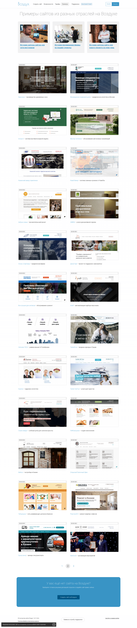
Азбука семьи (23, 222)
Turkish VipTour (75, 389)
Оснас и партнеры (24, 264)
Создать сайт (37, 4)
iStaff (72, 305)
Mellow (20, 472)
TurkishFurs (73, 347)
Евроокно (21, 97)
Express (20, 389)
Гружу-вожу (22, 555)
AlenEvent (73, 556)
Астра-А (21, 139)
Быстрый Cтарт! (87, 4)
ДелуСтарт (73, 264)
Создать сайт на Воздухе (68, 597)
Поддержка (75, 4)
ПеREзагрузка (75, 430)
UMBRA (72, 222)
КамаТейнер (74, 180)
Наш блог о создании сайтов (112, 618)
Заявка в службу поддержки (73, 619)
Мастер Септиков (76, 139)
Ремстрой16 (74, 514)
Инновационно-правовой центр (80, 97)
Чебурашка (22, 514)
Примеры (65, 4)
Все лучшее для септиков (26, 305)
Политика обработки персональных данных (28, 621)
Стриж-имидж (22, 430)
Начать (115, 4)
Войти (109, 4)
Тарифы (57, 4)
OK (54, 624)
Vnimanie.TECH (23, 347)
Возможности (48, 4)
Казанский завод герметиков (28, 180)
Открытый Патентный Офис (79, 472)
